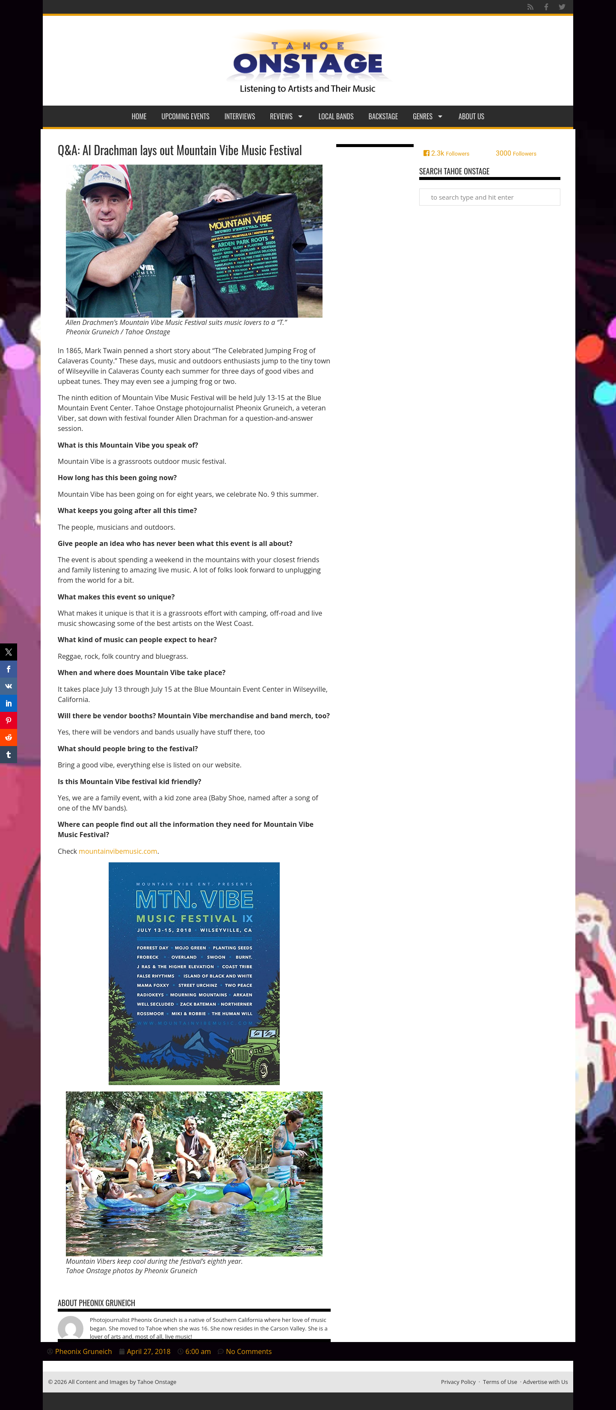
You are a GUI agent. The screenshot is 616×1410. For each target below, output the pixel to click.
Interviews (240, 116)
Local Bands (336, 116)
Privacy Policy (458, 1382)
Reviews (287, 116)
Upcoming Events (186, 116)
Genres (428, 116)
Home (139, 116)
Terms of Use (500, 1382)
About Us (471, 116)
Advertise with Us (545, 1382)
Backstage (383, 116)
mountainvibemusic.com (118, 851)
